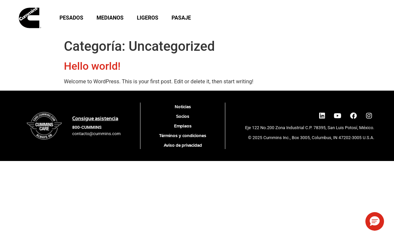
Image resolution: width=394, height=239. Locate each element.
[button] (374, 221)
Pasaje (181, 18)
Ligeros (147, 18)
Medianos (110, 18)
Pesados (71, 18)
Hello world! (92, 66)
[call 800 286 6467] (86, 127)
